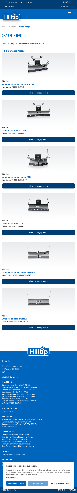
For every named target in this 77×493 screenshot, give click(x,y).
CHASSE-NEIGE (8, 432)
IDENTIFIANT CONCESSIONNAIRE (22, 2)
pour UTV (16, 177)
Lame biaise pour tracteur (14, 319)
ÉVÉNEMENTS (62, 490)
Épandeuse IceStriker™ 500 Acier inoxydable (19, 387)
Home (4, 27)
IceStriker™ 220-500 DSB (12, 403)
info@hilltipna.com (10, 377)
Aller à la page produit (38, 93)
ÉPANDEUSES (7, 382)
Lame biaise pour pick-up (14, 130)
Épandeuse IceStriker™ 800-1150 (15, 392)
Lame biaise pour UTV (12, 223)
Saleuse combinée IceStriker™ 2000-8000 (18, 396)
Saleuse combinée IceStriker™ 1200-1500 (18, 394)
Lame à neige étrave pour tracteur (18, 272)
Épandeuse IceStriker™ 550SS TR (15, 398)
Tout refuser (38, 483)
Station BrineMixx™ (9, 426)
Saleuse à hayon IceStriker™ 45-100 (16, 385)
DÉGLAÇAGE (7, 416)
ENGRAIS (5, 451)
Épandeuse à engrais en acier (13, 454)
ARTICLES (72, 490)
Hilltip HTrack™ (8, 411)
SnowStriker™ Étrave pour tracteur (16, 444)
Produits (12, 27)
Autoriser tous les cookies (16, 483)
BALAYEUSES (7, 459)
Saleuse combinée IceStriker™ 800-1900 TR (19, 401)
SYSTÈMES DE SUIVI (9, 408)
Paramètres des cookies (60, 483)
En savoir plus (11, 477)
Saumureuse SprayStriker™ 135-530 (16, 422)
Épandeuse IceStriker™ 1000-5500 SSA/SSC (19, 390)
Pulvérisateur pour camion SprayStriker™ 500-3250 (22, 419)
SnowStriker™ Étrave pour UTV (14, 439)
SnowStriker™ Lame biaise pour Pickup (17, 437)
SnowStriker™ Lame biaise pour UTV (16, 441)
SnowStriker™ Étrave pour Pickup (15, 435)
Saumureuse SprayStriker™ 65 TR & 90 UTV (19, 424)
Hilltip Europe (66, 2)
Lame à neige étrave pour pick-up (18, 84)
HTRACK (11, 6)
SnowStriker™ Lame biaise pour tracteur (18, 446)
